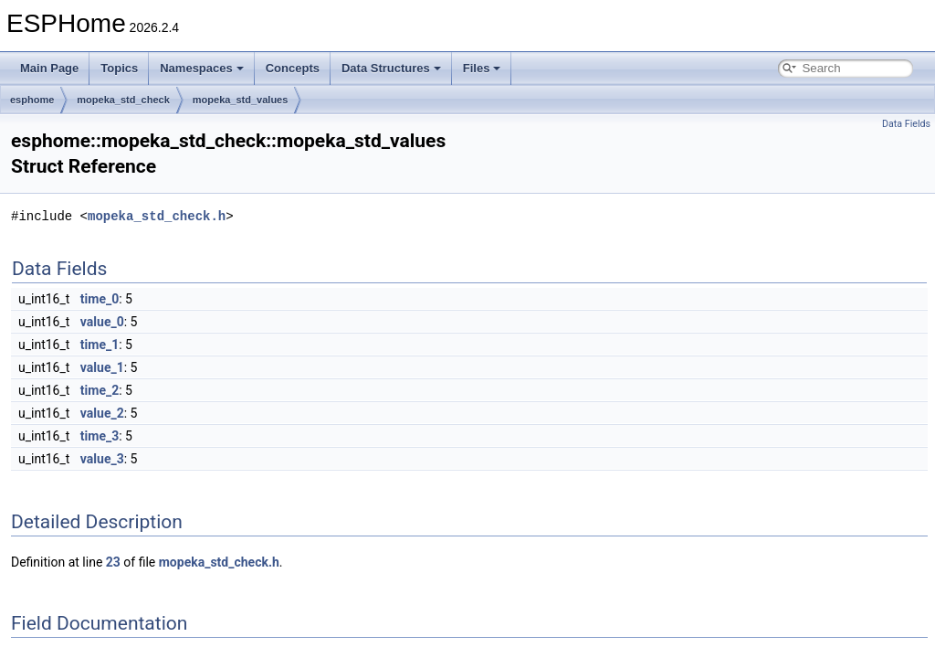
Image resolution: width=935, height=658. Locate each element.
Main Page (49, 68)
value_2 (102, 413)
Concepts (293, 68)
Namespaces (202, 68)
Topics (119, 68)
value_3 (102, 458)
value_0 (102, 321)
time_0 (99, 299)
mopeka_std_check (123, 99)
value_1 (102, 367)
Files (482, 68)
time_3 (99, 436)
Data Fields (906, 124)
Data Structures (391, 68)
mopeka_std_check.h (157, 216)
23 (113, 562)
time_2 (99, 390)
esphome (32, 99)
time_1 (99, 344)
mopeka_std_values (241, 99)
